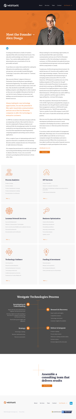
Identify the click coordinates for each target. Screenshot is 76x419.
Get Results (67, 5)
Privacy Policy (21, 411)
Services (47, 5)
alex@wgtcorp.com (44, 148)
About (40, 5)
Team (53, 5)
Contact (59, 5)
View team (44, 152)
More (7, 198)
